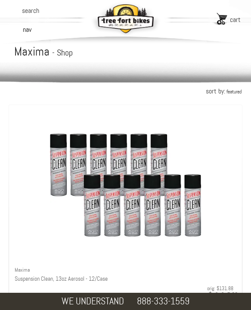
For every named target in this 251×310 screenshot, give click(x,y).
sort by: (224, 91)
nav (27, 29)
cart (235, 19)
